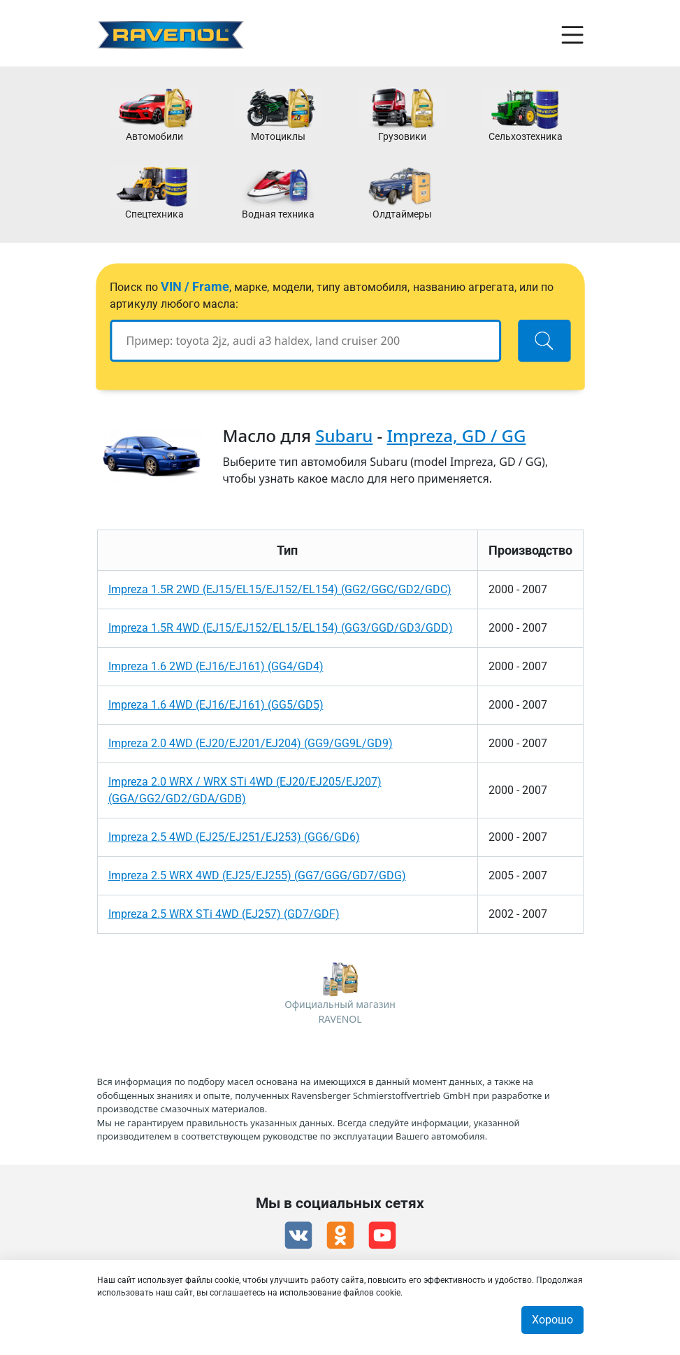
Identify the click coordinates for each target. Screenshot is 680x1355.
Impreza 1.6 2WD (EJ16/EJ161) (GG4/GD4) (216, 666)
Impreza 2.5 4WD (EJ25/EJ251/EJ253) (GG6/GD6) (234, 837)
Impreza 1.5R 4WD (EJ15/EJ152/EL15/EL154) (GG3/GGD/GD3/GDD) (280, 627)
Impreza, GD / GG (456, 435)
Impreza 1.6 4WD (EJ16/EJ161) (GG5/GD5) (216, 704)
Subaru (343, 435)
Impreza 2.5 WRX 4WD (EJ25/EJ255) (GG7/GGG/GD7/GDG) (257, 875)
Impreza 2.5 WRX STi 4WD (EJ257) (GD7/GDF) (224, 914)
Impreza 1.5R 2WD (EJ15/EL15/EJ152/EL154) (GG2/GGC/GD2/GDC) (279, 589)
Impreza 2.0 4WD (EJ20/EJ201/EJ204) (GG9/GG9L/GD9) (250, 743)
